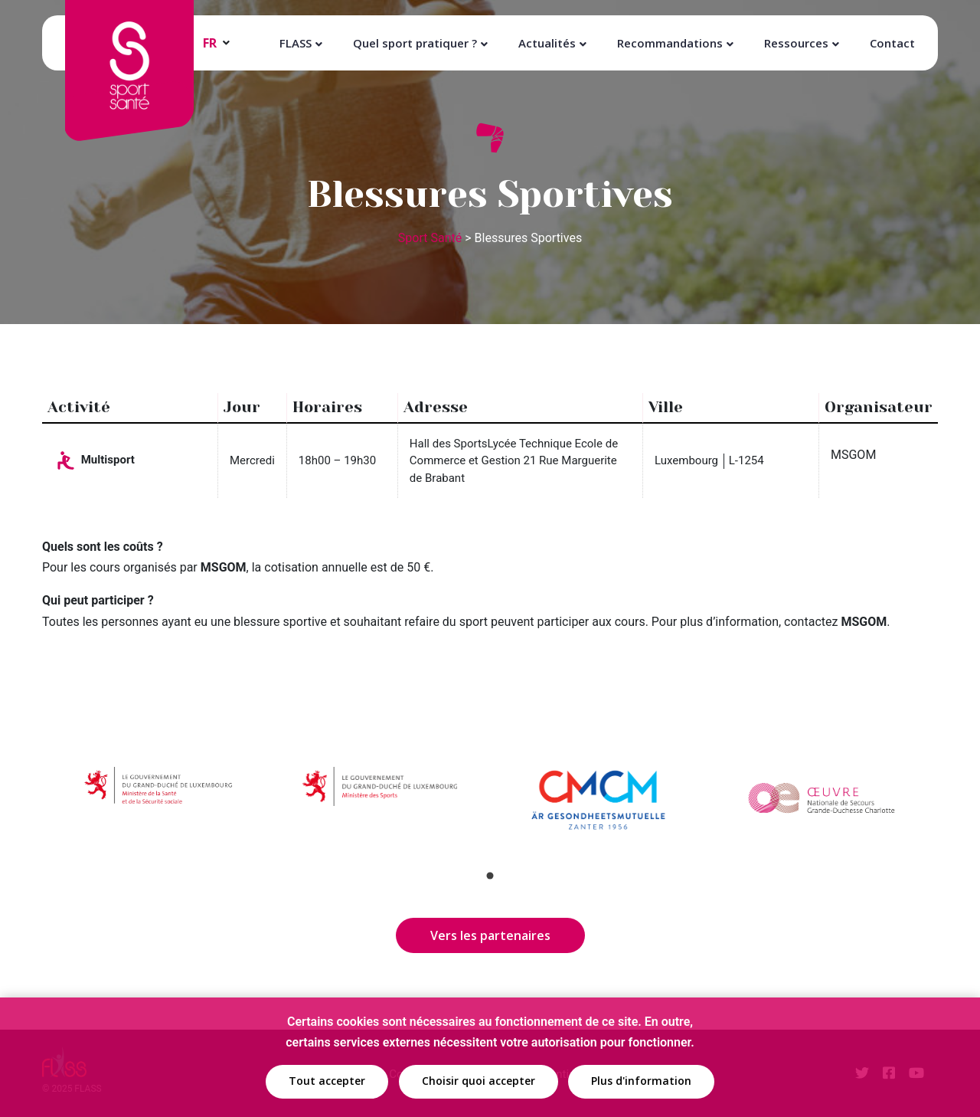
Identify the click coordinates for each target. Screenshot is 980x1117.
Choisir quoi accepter (478, 1082)
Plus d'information (641, 1082)
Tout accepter (327, 1082)
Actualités (547, 43)
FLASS (295, 43)
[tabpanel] (159, 802)
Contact (892, 43)
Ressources (796, 43)
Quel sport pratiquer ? (415, 43)
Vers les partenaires (490, 935)
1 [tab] (490, 875)
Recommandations (670, 43)
